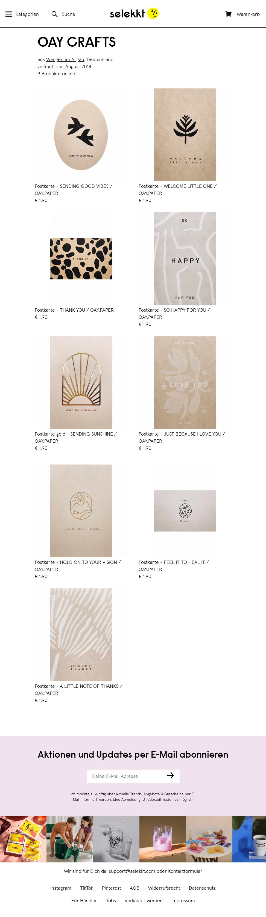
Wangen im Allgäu (65, 59)
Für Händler (84, 900)
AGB (134, 888)
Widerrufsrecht (164, 888)
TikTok (86, 888)
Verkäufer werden (144, 900)
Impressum (183, 900)
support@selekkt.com (132, 871)
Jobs (111, 900)
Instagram (60, 888)
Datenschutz (202, 888)
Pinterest (111, 888)
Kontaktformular (185, 871)
